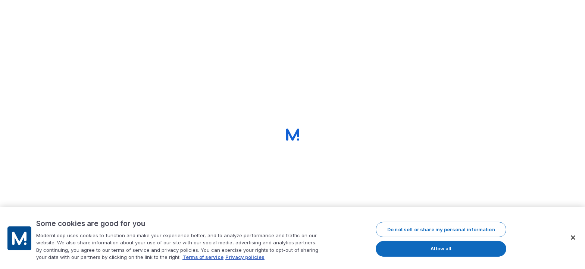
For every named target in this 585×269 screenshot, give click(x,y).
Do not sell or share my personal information (441, 230)
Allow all (441, 249)
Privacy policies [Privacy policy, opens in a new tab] (245, 258)
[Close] (573, 238)
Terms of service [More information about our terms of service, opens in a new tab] (202, 258)
